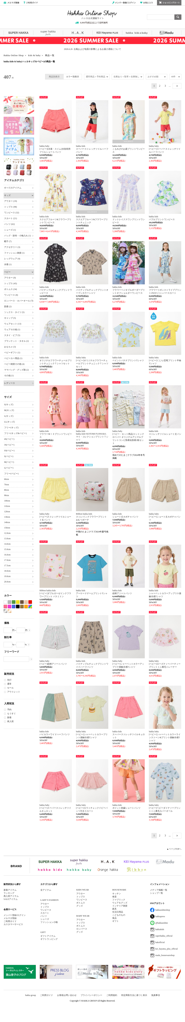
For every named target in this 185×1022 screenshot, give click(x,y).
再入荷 (10, 721)
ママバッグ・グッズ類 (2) (16, 370)
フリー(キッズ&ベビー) (15, 433)
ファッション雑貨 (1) (14, 253)
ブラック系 (18, 606)
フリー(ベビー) (11, 473)
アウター (44, 904)
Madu (166, 33)
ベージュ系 (26, 602)
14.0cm (7, 544)
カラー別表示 (72, 76)
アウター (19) (10, 201)
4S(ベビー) (9, 439)
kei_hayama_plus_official (166, 949)
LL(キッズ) (9, 422)
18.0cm (7, 571)
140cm (7, 522)
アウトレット (13, 692)
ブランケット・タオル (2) (16, 341)
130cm (7, 517)
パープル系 (9, 606)
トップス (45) (10, 283)
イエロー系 (18, 602)
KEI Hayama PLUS (107, 33)
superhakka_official (163, 936)
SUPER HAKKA (18, 33)
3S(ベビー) (9, 445)
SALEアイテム (11, 899)
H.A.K (77, 33)
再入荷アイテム (11, 896)
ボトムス (80, 902)
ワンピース (45, 910)
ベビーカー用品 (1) (13, 358)
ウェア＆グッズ (119, 902)
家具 (114, 909)
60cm (6, 479)
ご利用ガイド (31, 2)
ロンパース (81, 929)
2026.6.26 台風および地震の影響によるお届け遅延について (92, 49)
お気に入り (146, 2)
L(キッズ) (8, 416)
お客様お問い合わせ (67, 995)
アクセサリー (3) (12, 247)
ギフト (115, 921)
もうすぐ (11, 713)
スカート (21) (10, 218)
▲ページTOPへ (174, 849)
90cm (6, 495)
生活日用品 (117, 912)
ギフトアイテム (48, 936)
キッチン (116, 893)
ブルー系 (13, 606)
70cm (6, 484)
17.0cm (7, 560)
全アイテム (45, 890)
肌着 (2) (7, 306)
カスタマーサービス (13, 924)
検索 (177, 17)
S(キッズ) (8, 404)
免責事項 (155, 995)
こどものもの (118, 915)
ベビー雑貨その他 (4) (14, 364)
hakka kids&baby (137, 33)
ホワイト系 (5, 602)
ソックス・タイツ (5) (14, 312)
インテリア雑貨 (119, 906)
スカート (44, 913)
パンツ (43, 916)
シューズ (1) (10, 230)
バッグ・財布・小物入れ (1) (17, 235)
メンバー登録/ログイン (124, 2)
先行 (9, 680)
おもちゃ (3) (10, 347)
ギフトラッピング (49, 939)
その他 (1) (9, 375)
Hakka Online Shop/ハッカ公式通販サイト (92, 14)
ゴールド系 (9, 611)
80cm (6, 490)
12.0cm (7, 533)
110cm (7, 506)
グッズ (79, 906)
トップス (44, 907)
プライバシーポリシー (91, 995)
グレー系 (9, 602)
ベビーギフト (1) (12, 352)
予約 (9, 709)
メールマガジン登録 (11, 2)
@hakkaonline (161, 923)
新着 (9, 717)
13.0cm (7, 538)
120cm (7, 511)
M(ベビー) (9, 462)
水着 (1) (7, 264)
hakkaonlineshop (162, 910)
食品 (114, 918)
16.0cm (7, 554)
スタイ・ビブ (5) (12, 335)
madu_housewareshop (165, 955)
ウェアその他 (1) (12, 329)
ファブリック (118, 899)
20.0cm (7, 581)
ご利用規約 (111, 995)
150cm (7, 527)
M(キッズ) (9, 410)
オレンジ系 (26, 606)
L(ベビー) (8, 468)
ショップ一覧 (156, 893)
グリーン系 (13, 602)
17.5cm (7, 565)
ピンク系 (5, 606)
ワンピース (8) (11, 295)
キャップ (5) (10, 318)
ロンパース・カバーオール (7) (18, 300)
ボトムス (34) (10, 289)
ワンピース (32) (11, 212)
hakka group (30, 995)
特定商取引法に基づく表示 (134, 995)
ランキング (9, 893)
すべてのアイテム (12, 188)
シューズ (44, 919)
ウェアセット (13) (12, 324)
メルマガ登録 (10, 918)
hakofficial (160, 942)
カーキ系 (22, 606)
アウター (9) (10, 277)
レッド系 (30, 602)
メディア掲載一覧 (158, 890)
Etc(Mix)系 (30, 606)
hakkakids (159, 929)
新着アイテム (10, 890)
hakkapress (160, 916)
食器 (114, 896)
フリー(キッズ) (11, 427)
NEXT (177, 86)
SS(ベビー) (9, 450)
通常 (9, 684)
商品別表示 (54, 76)
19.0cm (7, 576)
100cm (7, 500)
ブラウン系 (22, 602)
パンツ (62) (9, 224)
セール (10, 688)
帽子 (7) (7, 241)
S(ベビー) (8, 456)
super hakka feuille (48, 33)
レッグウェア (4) (12, 258)
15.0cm (7, 549)
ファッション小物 (49, 922)
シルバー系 (5, 611)
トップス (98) (10, 207)
